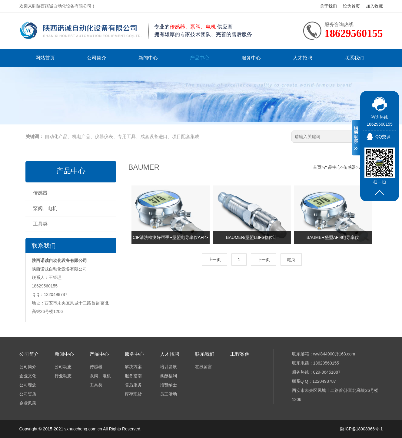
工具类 (40, 223)
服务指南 (133, 375)
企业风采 (27, 403)
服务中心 (251, 57)
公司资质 (27, 394)
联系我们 (354, 57)
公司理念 (27, 384)
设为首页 (351, 6)
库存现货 (133, 394)
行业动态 (63, 375)
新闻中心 (148, 57)
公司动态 (63, 366)
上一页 (214, 259)
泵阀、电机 (45, 208)
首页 (317, 167)
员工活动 (168, 394)
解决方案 (133, 366)
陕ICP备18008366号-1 (361, 428)
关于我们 (328, 6)
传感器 (40, 192)
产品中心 (199, 57)
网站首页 (45, 57)
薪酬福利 (168, 375)
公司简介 (96, 57)
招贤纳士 (168, 384)
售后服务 (133, 384)
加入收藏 (374, 6)
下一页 (263, 259)
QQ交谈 (382, 136)
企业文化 (27, 375)
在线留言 (203, 366)
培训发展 (168, 366)
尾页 (291, 259)
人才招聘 (302, 57)
